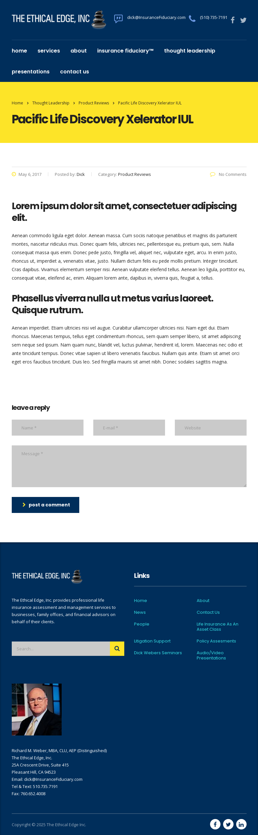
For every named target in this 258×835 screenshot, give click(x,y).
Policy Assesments (216, 641)
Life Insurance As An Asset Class (217, 627)
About (78, 50)
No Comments (228, 174)
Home (19, 50)
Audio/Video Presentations (211, 655)
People (141, 624)
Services (49, 50)
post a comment (46, 505)
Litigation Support (152, 641)
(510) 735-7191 (213, 17)
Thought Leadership (189, 50)
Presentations (31, 71)
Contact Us (74, 71)
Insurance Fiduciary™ (125, 50)
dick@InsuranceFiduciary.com (156, 17)
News (140, 612)
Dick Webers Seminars (158, 653)
